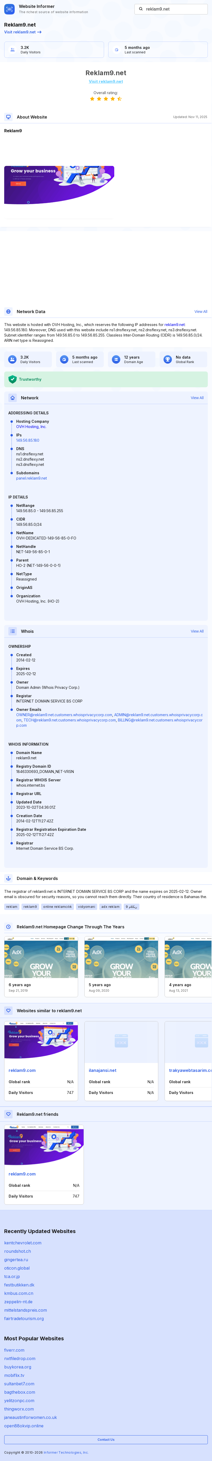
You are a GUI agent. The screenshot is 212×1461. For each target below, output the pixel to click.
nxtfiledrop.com (19, 1358)
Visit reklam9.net (22, 32)
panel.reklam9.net (31, 478)
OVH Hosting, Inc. (31, 426)
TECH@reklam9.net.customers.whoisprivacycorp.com (70, 720)
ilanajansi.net (102, 1070)
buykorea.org (17, 1367)
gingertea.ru (16, 1259)
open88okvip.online (24, 1425)
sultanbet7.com (19, 1383)
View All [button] (200, 311)
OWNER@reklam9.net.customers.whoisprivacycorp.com (64, 714)
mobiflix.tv (14, 1375)
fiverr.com (14, 1350)
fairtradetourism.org (24, 1318)
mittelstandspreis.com (25, 1310)
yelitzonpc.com (19, 1400)
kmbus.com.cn (18, 1293)
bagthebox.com (19, 1392)
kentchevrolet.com (22, 1242)
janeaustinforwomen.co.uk (30, 1417)
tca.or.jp (12, 1276)
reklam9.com (22, 1070)
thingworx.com (19, 1409)
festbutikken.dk (19, 1284)
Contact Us (106, 1440)
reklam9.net (175, 324)
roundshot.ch (17, 1251)
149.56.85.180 (27, 440)
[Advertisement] (105, 150)
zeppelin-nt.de (18, 1301)
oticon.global (17, 1268)
